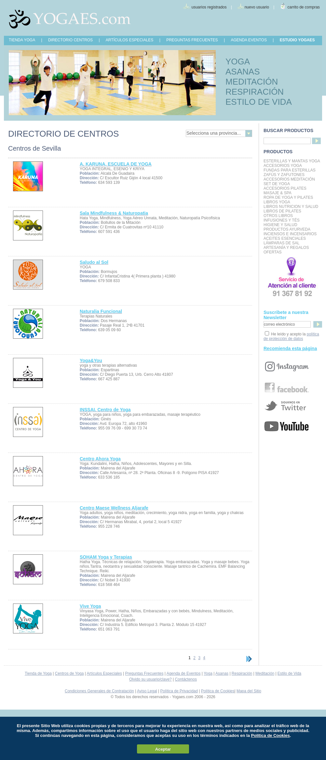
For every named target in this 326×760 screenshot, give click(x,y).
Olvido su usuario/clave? (150, 679)
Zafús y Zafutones (284, 174)
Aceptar (163, 749)
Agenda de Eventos (184, 673)
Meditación (264, 673)
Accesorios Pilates (285, 188)
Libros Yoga (277, 202)
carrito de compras (304, 7)
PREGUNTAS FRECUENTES (192, 40)
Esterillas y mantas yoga (292, 161)
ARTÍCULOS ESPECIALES (130, 40)
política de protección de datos (291, 336)
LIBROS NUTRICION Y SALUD (291, 206)
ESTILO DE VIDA (258, 102)
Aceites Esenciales (285, 238)
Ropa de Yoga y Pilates (288, 197)
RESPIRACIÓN (254, 92)
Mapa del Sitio (249, 691)
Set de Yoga (277, 184)
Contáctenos (186, 679)
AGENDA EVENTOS (248, 40)
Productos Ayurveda (287, 229)
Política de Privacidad (179, 691)
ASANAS (242, 71)
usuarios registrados (208, 7)
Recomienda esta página (290, 348)
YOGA (237, 61)
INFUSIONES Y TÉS (282, 220)
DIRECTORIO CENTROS (70, 40)
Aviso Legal (147, 691)
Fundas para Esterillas (290, 170)
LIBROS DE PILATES (282, 211)
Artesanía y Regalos (286, 247)
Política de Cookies (218, 691)
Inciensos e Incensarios (290, 234)
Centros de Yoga (69, 673)
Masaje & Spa (278, 193)
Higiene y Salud (280, 225)
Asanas (221, 673)
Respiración (242, 673)
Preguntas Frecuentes (144, 673)
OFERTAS (273, 252)
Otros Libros (278, 215)
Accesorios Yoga (283, 165)
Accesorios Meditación (289, 179)
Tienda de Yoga (38, 673)
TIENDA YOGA (22, 40)
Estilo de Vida (289, 673)
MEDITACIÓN (251, 82)
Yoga (208, 673)
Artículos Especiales (104, 673)
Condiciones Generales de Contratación (99, 691)
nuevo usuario (257, 7)
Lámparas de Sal (281, 243)
